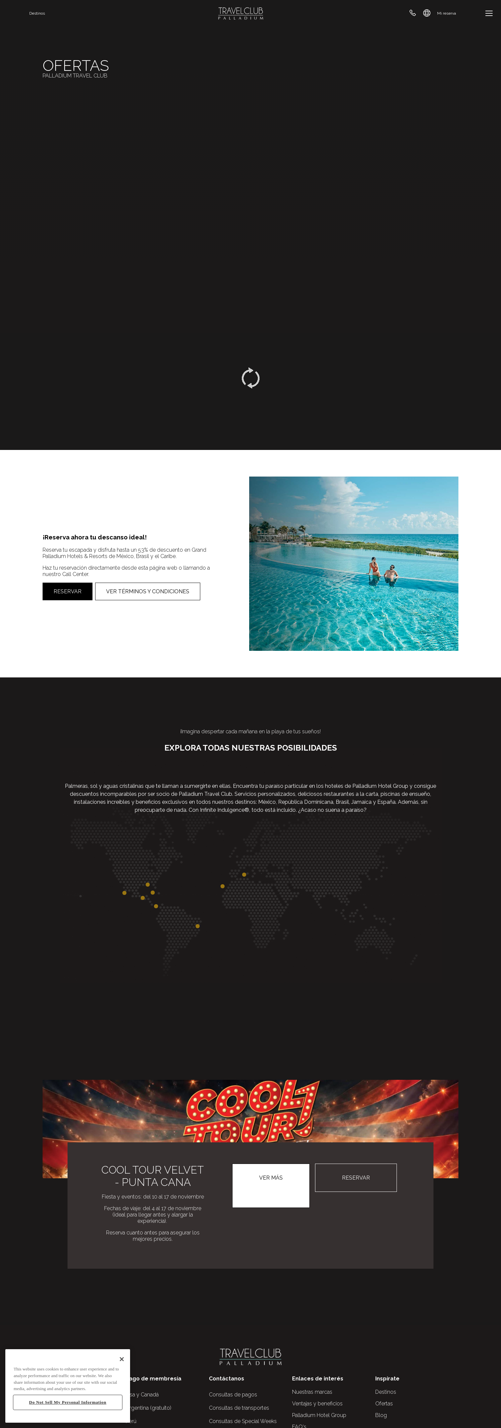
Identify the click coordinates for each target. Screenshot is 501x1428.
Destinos (37, 13)
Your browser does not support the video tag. (250, 166)
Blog (381, 1415)
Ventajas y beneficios (317, 1403)
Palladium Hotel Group (319, 1415)
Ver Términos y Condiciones (147, 591)
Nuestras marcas (312, 1392)
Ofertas (384, 1403)
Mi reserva (446, 13)
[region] (67, 1386)
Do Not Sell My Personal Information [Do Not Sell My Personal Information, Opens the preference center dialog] (67, 1402)
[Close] (121, 1359)
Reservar (68, 591)
